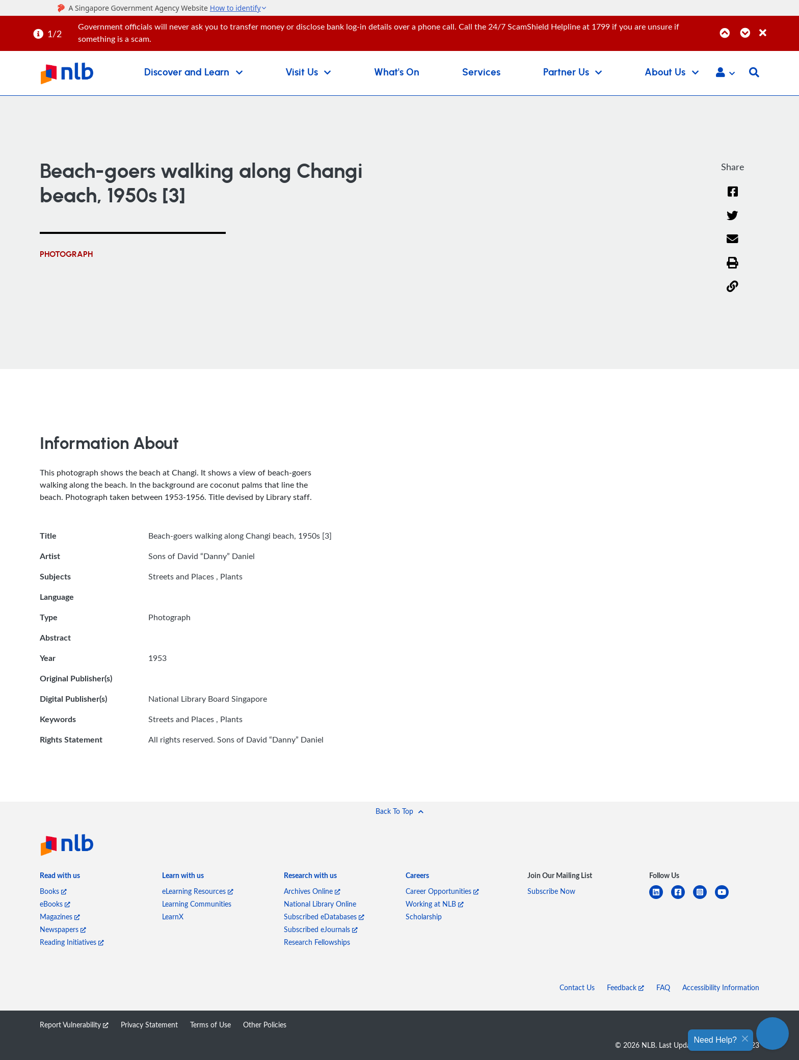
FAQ (663, 987)
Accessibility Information (720, 987)
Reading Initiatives (72, 942)
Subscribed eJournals (321, 929)
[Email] (732, 245)
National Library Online (320, 904)
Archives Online (312, 891)
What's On (396, 72)
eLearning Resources (197, 891)
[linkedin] (660, 898)
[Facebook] (733, 198)
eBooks (55, 904)
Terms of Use (210, 1024)
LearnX (172, 916)
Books (53, 891)
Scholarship (424, 916)
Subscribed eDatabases (324, 916)
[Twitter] (732, 222)
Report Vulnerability (74, 1024)
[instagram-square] (704, 898)
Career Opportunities (442, 891)
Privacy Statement (149, 1024)
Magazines (60, 916)
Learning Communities (196, 904)
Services (481, 72)
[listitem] (60, 877)
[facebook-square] (682, 898)
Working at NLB (435, 904)
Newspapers (63, 929)
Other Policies (264, 1024)
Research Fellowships (317, 942)
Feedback (625, 987)
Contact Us (577, 987)
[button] (725, 73)
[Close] (777, 27)
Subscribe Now (551, 891)
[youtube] (726, 898)
